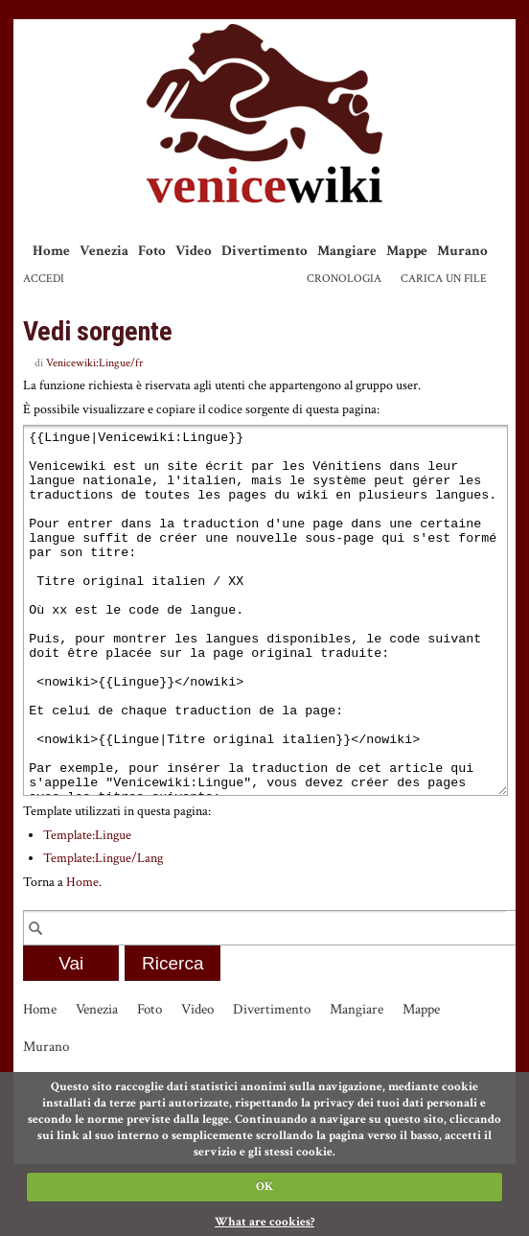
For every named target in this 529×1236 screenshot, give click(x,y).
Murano (462, 251)
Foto (152, 251)
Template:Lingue (87, 907)
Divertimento (264, 251)
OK (264, 1186)
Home (51, 251)
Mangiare (347, 251)
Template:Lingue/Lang (103, 930)
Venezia (104, 251)
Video (193, 251)
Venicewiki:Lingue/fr (94, 363)
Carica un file (444, 278)
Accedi (43, 278)
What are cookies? (264, 1222)
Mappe (406, 251)
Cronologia (344, 278)
